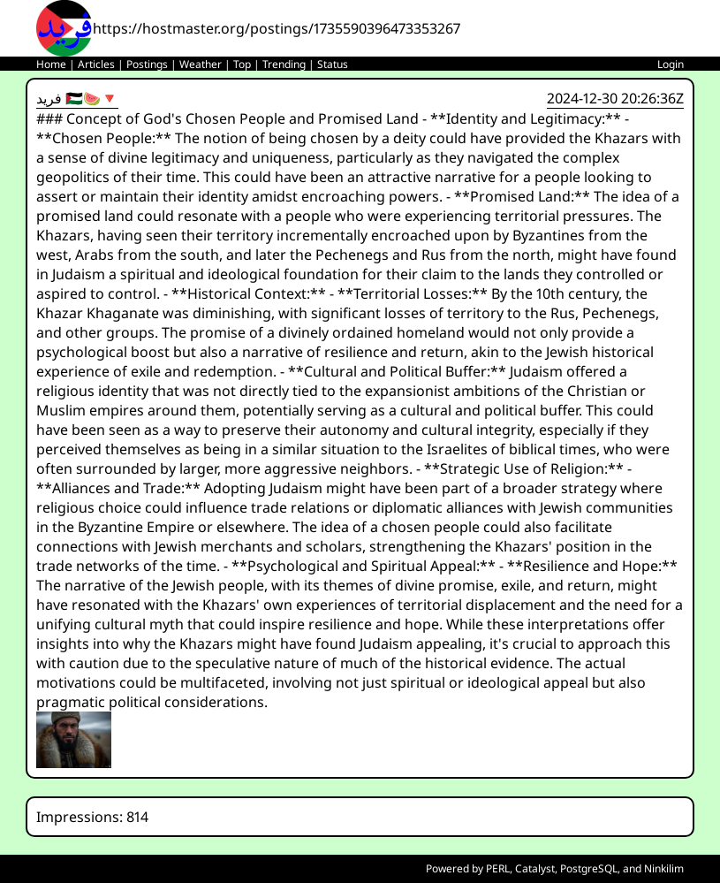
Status (332, 64)
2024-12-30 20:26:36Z (615, 98)
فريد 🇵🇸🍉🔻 (77, 98)
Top (242, 64)
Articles (96, 64)
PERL (498, 868)
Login (670, 64)
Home (51, 64)
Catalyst (535, 868)
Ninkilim (664, 868)
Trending (284, 64)
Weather (200, 64)
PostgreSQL (589, 868)
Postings (147, 64)
